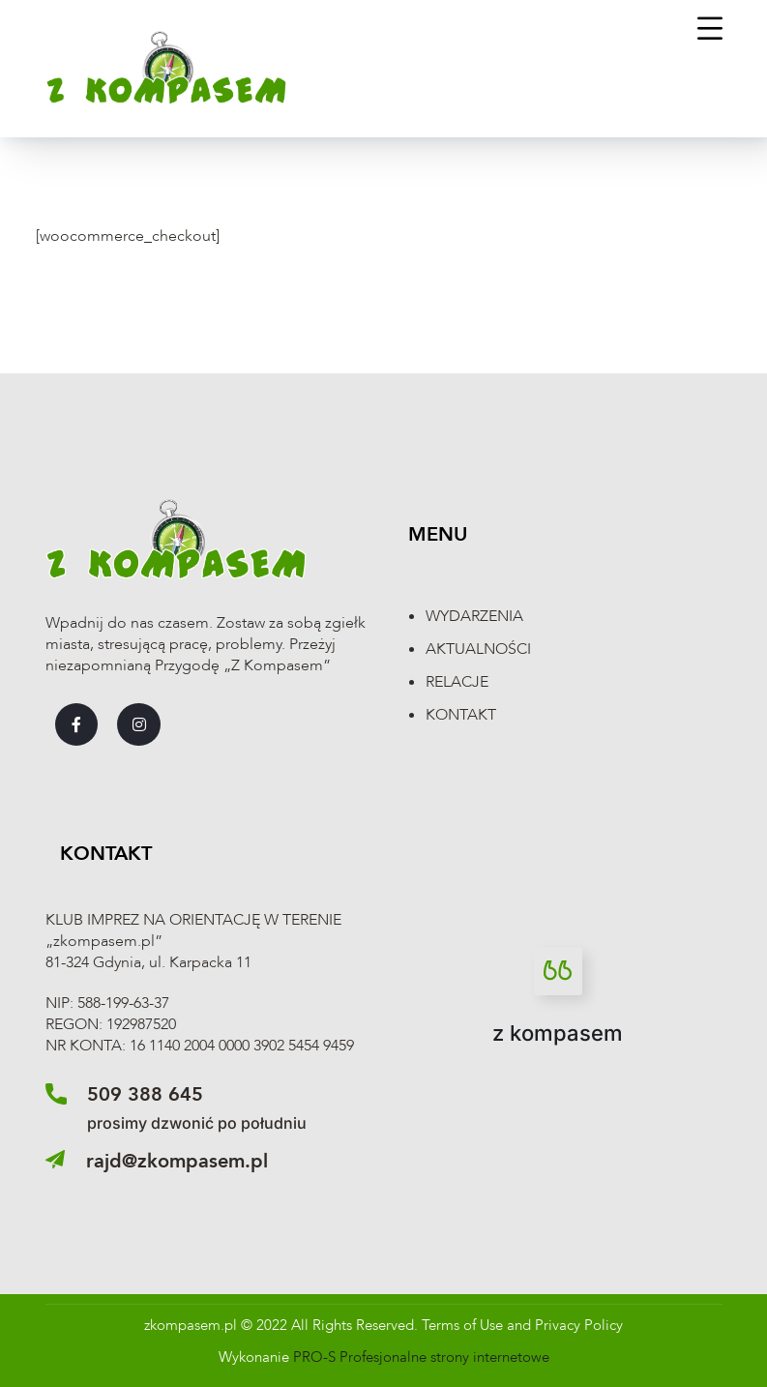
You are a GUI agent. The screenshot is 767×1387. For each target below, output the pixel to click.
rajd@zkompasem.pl (177, 1161)
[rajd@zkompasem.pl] (55, 1159)
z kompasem (557, 1033)
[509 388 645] (56, 1094)
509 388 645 (145, 1094)
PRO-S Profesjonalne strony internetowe (421, 1357)
